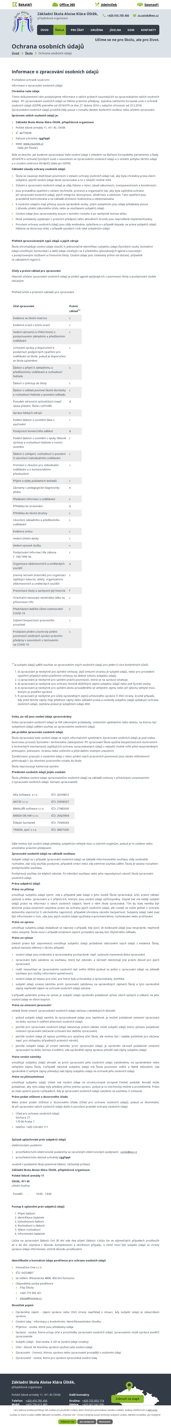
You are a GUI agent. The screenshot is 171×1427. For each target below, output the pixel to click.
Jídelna (115, 30)
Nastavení (104, 1421)
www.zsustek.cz (33, 143)
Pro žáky (77, 30)
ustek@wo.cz (128, 1152)
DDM (131, 30)
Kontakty (148, 30)
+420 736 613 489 (36, 1404)
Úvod (45, 30)
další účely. (152, 1409)
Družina (97, 30)
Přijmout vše (67, 1421)
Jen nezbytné (87, 1421)
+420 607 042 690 (93, 1404)
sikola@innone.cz (31, 1298)
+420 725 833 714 (93, 1400)
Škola (59, 30)
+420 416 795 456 (36, 1400)
